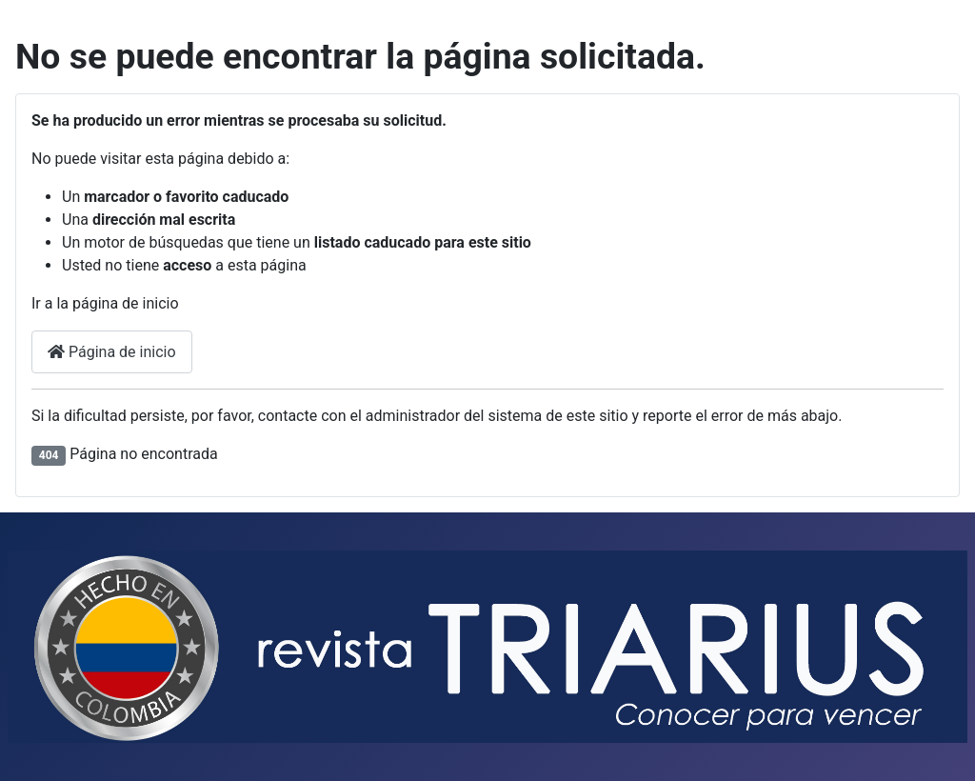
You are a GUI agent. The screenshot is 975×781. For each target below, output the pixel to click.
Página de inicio (112, 352)
